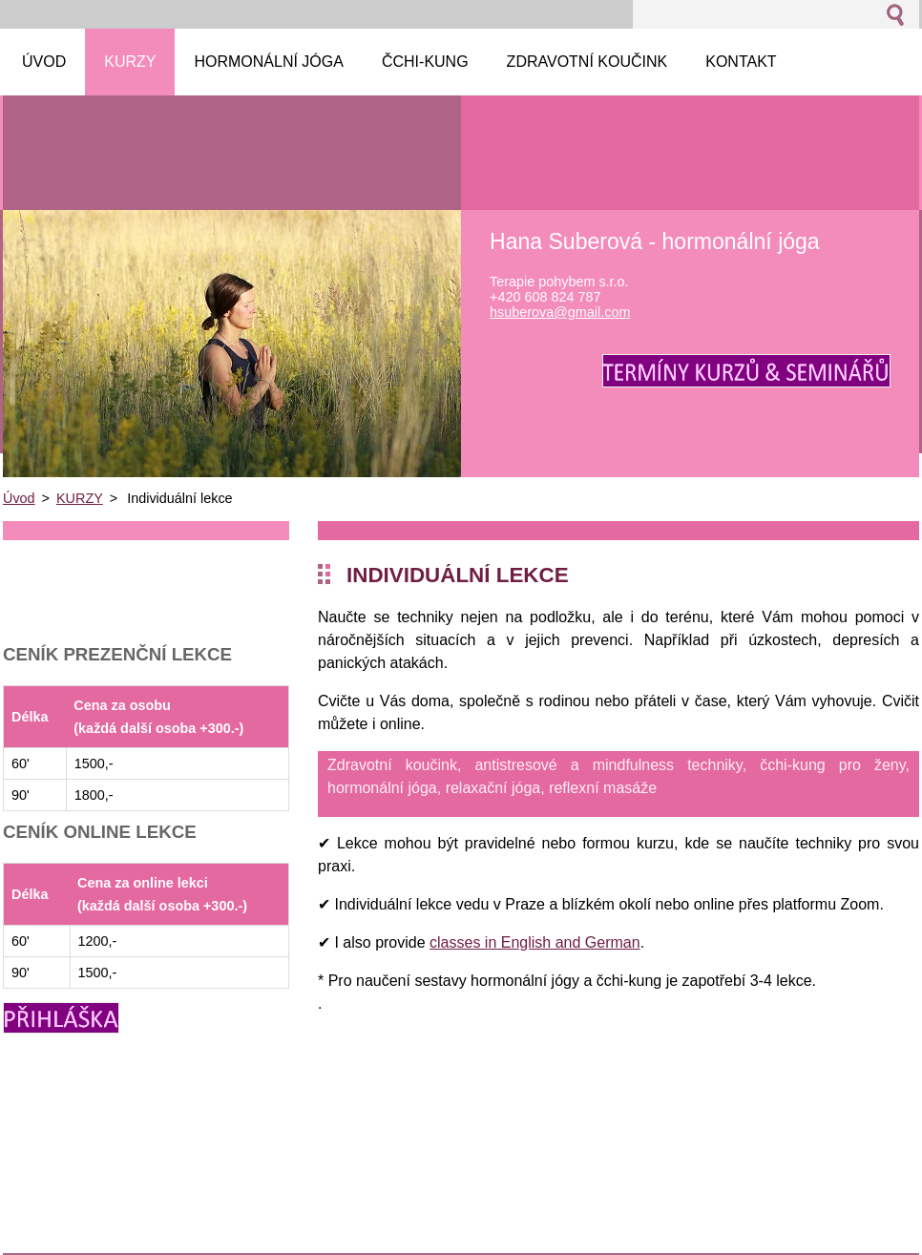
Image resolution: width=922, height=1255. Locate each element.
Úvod (19, 498)
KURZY (79, 498)
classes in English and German (535, 942)
